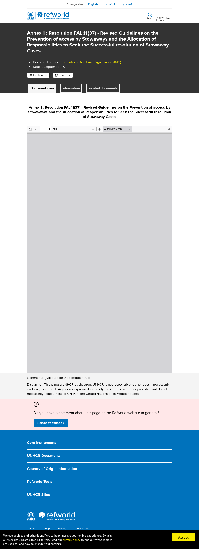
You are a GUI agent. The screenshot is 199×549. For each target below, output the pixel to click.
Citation (38, 75)
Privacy (62, 528)
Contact (31, 528)
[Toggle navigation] (169, 15)
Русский (127, 4)
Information (71, 88)
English (93, 4)
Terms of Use (82, 528)
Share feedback (50, 423)
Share (62, 75)
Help (47, 528)
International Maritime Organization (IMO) (91, 62)
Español (110, 4)
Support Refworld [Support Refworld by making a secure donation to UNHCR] (160, 18)
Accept (183, 537)
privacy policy (71, 539)
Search (150, 18)
